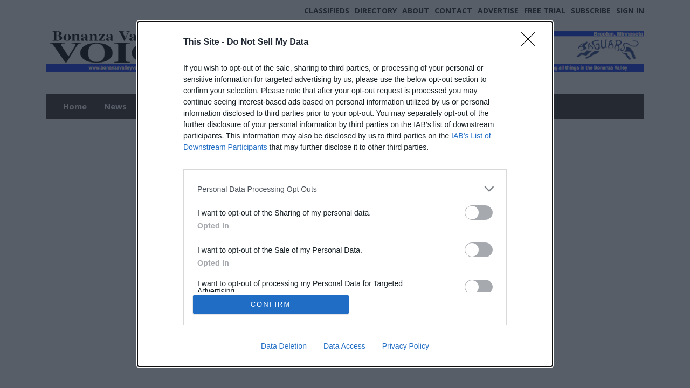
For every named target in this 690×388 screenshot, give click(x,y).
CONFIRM (271, 304)
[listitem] (345, 189)
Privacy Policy (405, 346)
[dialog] (345, 194)
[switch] (479, 212)
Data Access (344, 346)
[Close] (531, 42)
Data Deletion (284, 346)
